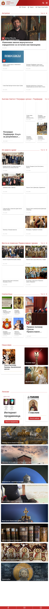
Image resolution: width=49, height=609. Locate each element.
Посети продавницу (11, 421)
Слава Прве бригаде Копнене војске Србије (13, 85)
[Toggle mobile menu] (47, 3)
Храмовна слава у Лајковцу (9, 187)
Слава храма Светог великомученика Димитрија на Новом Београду (30, 118)
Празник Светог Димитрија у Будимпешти (35, 187)
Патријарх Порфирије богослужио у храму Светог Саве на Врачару (42, 139)
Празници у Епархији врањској (10, 229)
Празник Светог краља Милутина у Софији (36, 259)
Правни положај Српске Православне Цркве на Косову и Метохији (36, 329)
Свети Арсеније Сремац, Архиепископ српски (12, 367)
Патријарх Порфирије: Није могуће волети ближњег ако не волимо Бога (42, 118)
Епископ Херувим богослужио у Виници (12, 259)
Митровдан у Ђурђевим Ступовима (34, 229)
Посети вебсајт (34, 418)
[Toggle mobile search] (43, 3)
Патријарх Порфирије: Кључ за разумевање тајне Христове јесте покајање (12, 134)
